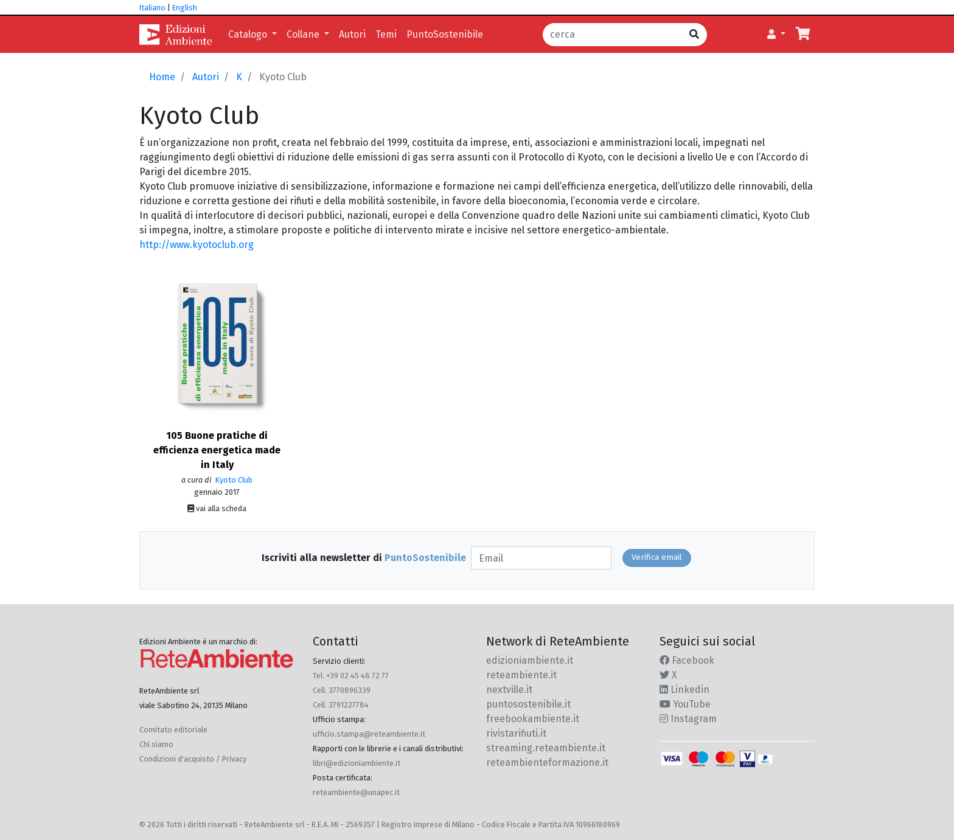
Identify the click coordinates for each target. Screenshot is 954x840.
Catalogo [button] (249, 34)
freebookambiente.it (532, 719)
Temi (386, 34)
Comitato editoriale (173, 729)
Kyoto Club (233, 479)
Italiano (152, 7)
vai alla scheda (216, 508)
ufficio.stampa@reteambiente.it (369, 733)
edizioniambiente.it (529, 660)
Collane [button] (304, 34)
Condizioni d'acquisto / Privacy (192, 758)
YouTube (685, 704)
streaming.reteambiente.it (545, 748)
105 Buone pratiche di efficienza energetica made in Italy (216, 450)
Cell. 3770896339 (342, 690)
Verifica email (657, 557)
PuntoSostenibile (444, 34)
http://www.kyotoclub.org (196, 244)
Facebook (687, 660)
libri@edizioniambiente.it (356, 763)
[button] (776, 34)
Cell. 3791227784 (341, 704)
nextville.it (509, 689)
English (184, 7)
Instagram (688, 719)
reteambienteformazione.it (547, 762)
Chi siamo (156, 744)
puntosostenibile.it (528, 704)
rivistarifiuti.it (516, 733)
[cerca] (612, 34)
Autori (352, 34)
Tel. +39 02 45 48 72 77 (351, 675)
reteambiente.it (521, 675)
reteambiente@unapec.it (356, 792)
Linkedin (684, 689)
